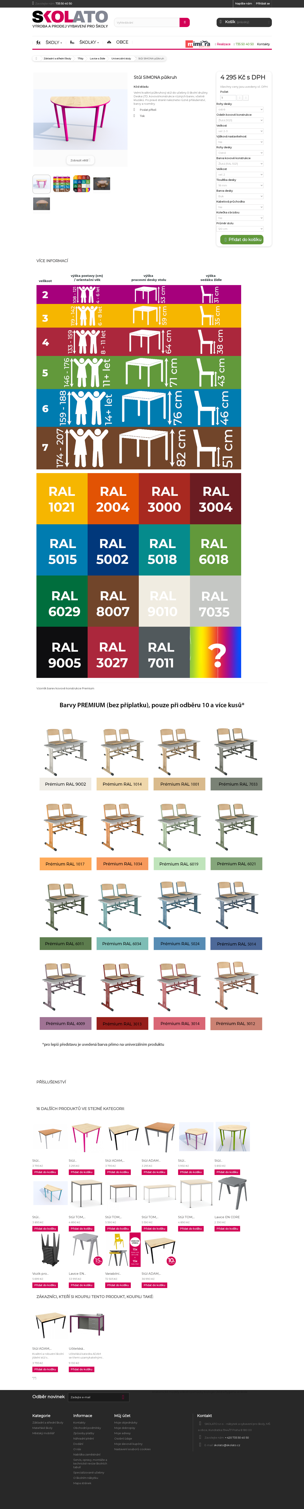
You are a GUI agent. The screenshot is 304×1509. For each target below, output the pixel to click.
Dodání (78, 1444)
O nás (77, 1449)
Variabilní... (113, 1274)
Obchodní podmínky (87, 1428)
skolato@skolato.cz (227, 1445)
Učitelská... (77, 1348)
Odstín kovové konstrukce (234, 114)
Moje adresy (122, 1433)
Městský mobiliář (43, 1433)
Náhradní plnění (83, 1438)
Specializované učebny (88, 1472)
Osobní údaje (123, 1438)
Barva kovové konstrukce (233, 158)
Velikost (221, 125)
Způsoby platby (83, 1433)
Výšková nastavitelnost (231, 136)
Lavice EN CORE (227, 1217)
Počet (224, 91)
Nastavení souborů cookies (132, 1449)
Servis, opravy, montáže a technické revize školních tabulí (90, 1463)
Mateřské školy (42, 1428)
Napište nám (243, 3)
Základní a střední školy (47, 1422)
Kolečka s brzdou (228, 212)
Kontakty (79, 1422)
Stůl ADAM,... (115, 1160)
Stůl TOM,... (77, 1217)
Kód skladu (141, 86)
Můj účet (122, 1416)
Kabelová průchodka (230, 201)
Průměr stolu (225, 223)
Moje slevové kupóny (128, 1444)
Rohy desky (224, 103)
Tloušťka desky (226, 179)
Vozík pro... (40, 1274)
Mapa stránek (82, 1483)
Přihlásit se (263, 3)
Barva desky (224, 190)
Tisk (142, 116)
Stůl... (36, 1160)
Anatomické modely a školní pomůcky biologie (183, 1391)
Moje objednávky (125, 1422)
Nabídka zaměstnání (86, 1454)
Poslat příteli (148, 109)
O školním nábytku (85, 1478)
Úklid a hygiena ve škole (231, 1391)
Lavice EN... (77, 1274)
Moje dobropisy (124, 1428)
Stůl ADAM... (151, 1160)
